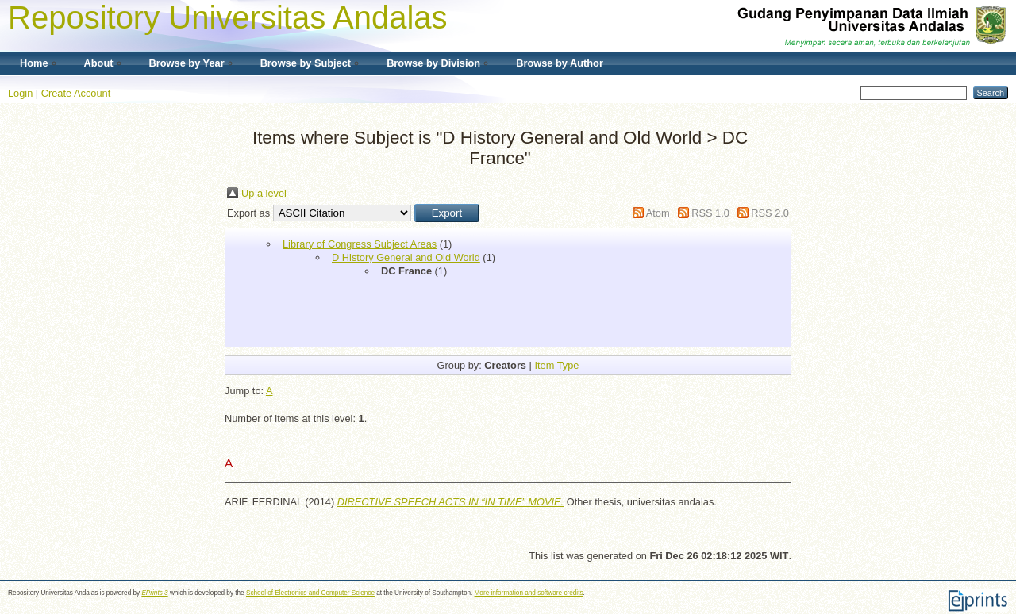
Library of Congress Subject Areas (360, 244)
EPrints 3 (154, 593)
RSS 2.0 (770, 213)
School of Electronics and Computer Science (310, 593)
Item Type (556, 365)
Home (34, 63)
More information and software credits (529, 593)
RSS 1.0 (710, 213)
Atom (658, 213)
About (99, 63)
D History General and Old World (406, 257)
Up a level (264, 193)
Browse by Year (187, 63)
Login (20, 93)
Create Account (76, 93)
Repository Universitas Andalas (228, 17)
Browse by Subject (306, 63)
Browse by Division (433, 63)
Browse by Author (559, 63)
